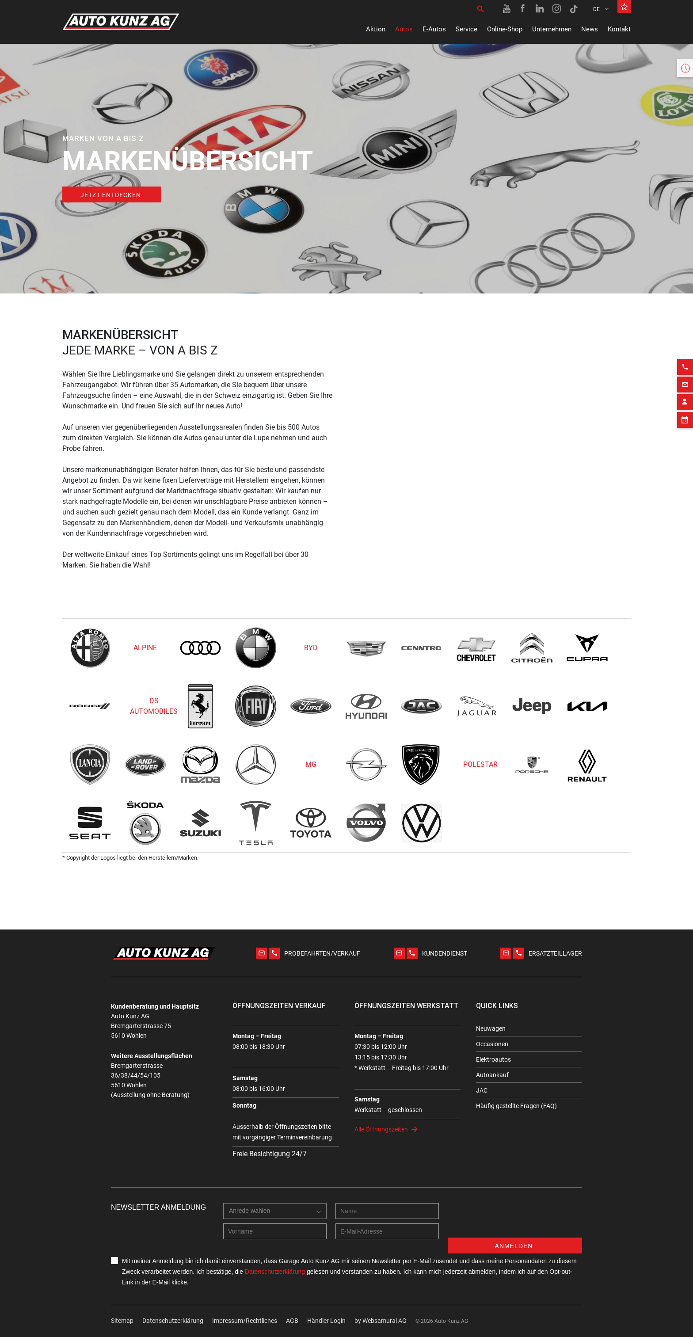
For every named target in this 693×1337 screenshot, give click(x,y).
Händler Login (326, 1320)
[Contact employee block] (685, 488)
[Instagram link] (556, 8)
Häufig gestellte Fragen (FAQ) (516, 1105)
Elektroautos (493, 1059)
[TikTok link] (573, 8)
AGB (292, 1320)
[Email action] (685, 470)
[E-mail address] (387, 1231)
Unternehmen (551, 29)
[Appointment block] (685, 506)
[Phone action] (685, 453)
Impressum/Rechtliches (244, 1320)
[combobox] (275, 1211)
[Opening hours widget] (685, 68)
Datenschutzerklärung (172, 1320)
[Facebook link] (523, 8)
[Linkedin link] (540, 8)
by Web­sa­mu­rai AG (380, 1320)
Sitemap (122, 1320)
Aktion (375, 29)
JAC (481, 1090)
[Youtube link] (506, 8)
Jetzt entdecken (110, 194)
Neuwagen (491, 1028)
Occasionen (492, 1044)
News (589, 29)
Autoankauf (492, 1074)
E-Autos (434, 29)
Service (466, 29)
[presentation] (515, 1220)
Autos (404, 29)
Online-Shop (504, 29)
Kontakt (619, 29)
